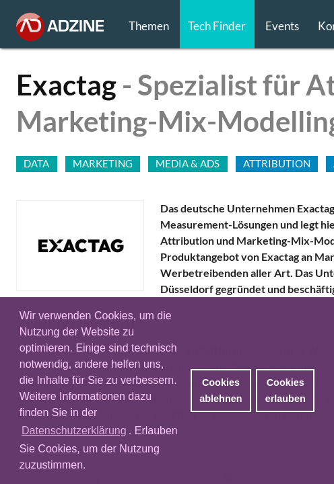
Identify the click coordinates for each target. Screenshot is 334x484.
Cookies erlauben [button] (285, 390)
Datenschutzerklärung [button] (74, 430)
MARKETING (103, 163)
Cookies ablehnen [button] (220, 390)
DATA (36, 163)
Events (282, 26)
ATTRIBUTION (276, 163)
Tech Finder (217, 26)
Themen (149, 26)
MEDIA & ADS (188, 163)
